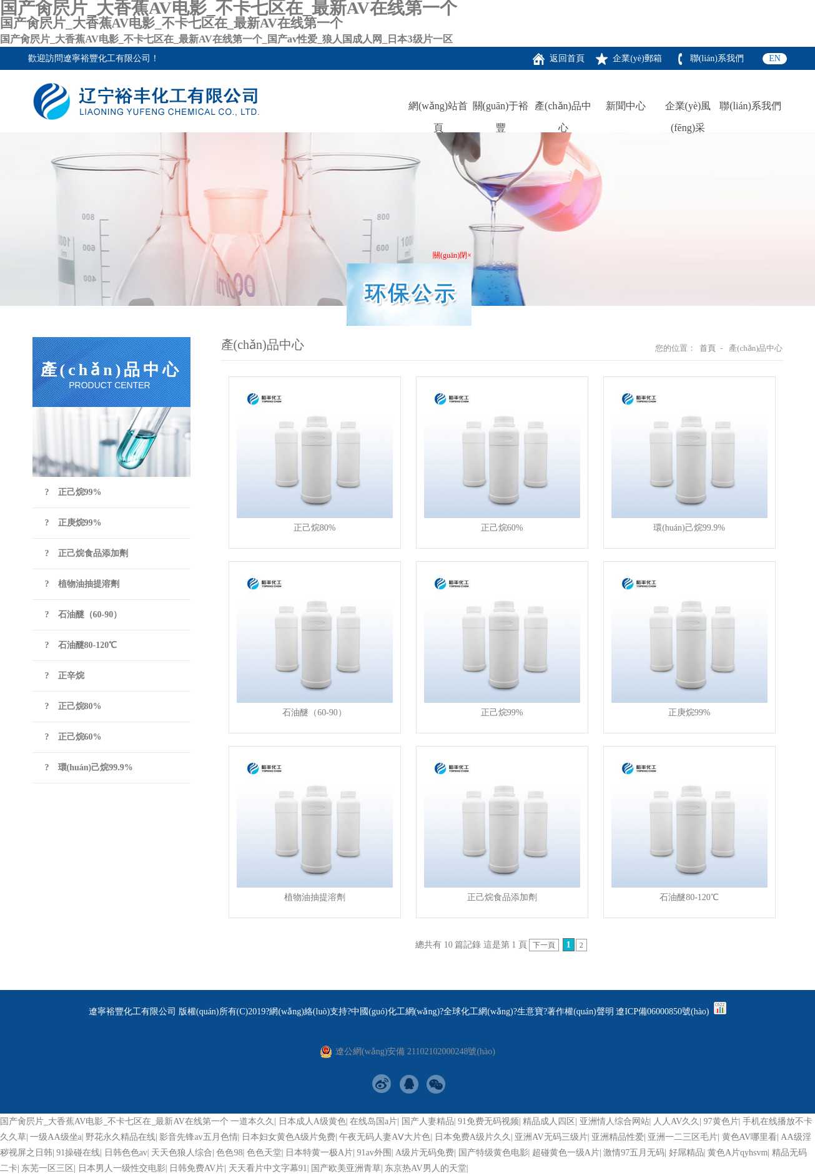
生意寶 (530, 1011)
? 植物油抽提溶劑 (82, 584)
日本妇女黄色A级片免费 (288, 1137)
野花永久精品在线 (121, 1137)
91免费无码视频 (488, 1121)
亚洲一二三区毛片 (683, 1137)
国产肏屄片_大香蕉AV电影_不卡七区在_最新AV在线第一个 (114, 1121)
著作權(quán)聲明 (580, 1011)
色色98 (229, 1152)
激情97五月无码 (633, 1152)
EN (775, 58)
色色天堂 (264, 1152)
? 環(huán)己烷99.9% (89, 767)
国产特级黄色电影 (493, 1152)
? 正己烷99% (73, 492)
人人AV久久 (676, 1121)
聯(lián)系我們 (717, 58)
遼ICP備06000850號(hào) (662, 1011)
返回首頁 (567, 58)
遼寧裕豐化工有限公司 (107, 58)
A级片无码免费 (424, 1152)
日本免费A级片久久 (473, 1137)
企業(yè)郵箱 (637, 58)
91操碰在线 (78, 1152)
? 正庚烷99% (73, 522)
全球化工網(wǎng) (478, 1011)
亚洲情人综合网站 (615, 1121)
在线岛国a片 (373, 1121)
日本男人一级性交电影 (121, 1168)
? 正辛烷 (64, 675)
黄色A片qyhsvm (738, 1152)
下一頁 (544, 945)
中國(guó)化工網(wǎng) (395, 1011)
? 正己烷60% (73, 737)
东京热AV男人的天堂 (425, 1168)
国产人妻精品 (428, 1121)
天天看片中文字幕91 (268, 1168)
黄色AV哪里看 (749, 1137)
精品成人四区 (549, 1121)
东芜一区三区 (47, 1168)
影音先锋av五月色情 (198, 1137)
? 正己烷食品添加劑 (86, 553)
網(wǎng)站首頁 (438, 108)
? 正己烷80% (73, 706)
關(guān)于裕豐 (501, 108)
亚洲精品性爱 (617, 1137)
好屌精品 (686, 1152)
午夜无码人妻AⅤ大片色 (384, 1137)
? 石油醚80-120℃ (81, 645)
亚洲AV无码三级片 (551, 1137)
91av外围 (374, 1152)
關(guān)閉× (450, 253)
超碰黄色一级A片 (566, 1152)
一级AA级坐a (55, 1137)
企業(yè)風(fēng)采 (688, 108)
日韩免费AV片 (196, 1168)
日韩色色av (125, 1152)
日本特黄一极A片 (319, 1152)
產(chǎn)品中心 (563, 108)
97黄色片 (721, 1121)
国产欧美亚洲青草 (346, 1168)
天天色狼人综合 (181, 1152)
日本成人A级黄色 (312, 1121)
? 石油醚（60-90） (83, 614)
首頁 (707, 348)
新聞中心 (626, 105)
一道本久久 (252, 1121)
